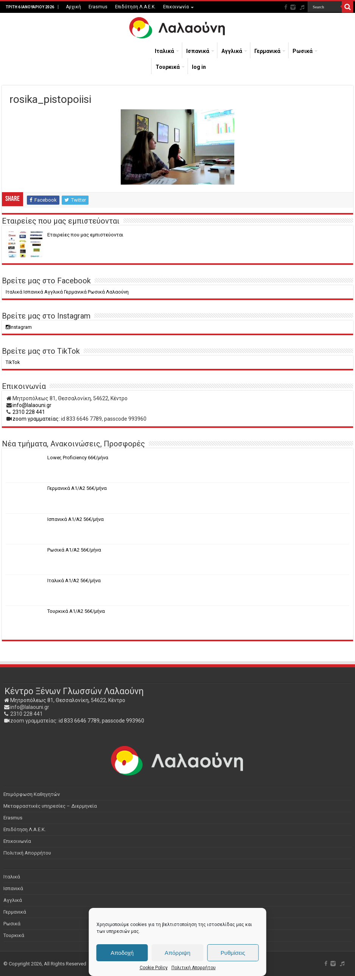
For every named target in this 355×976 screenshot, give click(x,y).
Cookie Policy (154, 967)
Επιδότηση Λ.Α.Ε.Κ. (135, 6)
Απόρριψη (177, 953)
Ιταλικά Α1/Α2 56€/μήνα (74, 580)
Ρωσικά (303, 51)
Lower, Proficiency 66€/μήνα (77, 457)
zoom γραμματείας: (36, 419)
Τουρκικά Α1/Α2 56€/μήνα (76, 611)
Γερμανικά (267, 51)
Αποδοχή (122, 953)
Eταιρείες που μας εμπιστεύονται (85, 235)
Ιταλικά (164, 51)
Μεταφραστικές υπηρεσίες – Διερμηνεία (50, 806)
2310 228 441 (28, 412)
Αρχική (73, 6)
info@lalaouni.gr (31, 405)
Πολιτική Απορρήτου (193, 967)
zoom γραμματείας (33, 721)
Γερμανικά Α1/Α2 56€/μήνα (77, 488)
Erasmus (98, 6)
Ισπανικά (197, 51)
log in (199, 67)
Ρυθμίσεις (233, 953)
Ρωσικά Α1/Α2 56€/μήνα (74, 550)
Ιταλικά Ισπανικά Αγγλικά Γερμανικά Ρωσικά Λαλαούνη (67, 292)
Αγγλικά (231, 51)
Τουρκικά (168, 67)
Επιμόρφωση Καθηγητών (31, 794)
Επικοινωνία (176, 6)
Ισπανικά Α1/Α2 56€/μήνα (75, 519)
